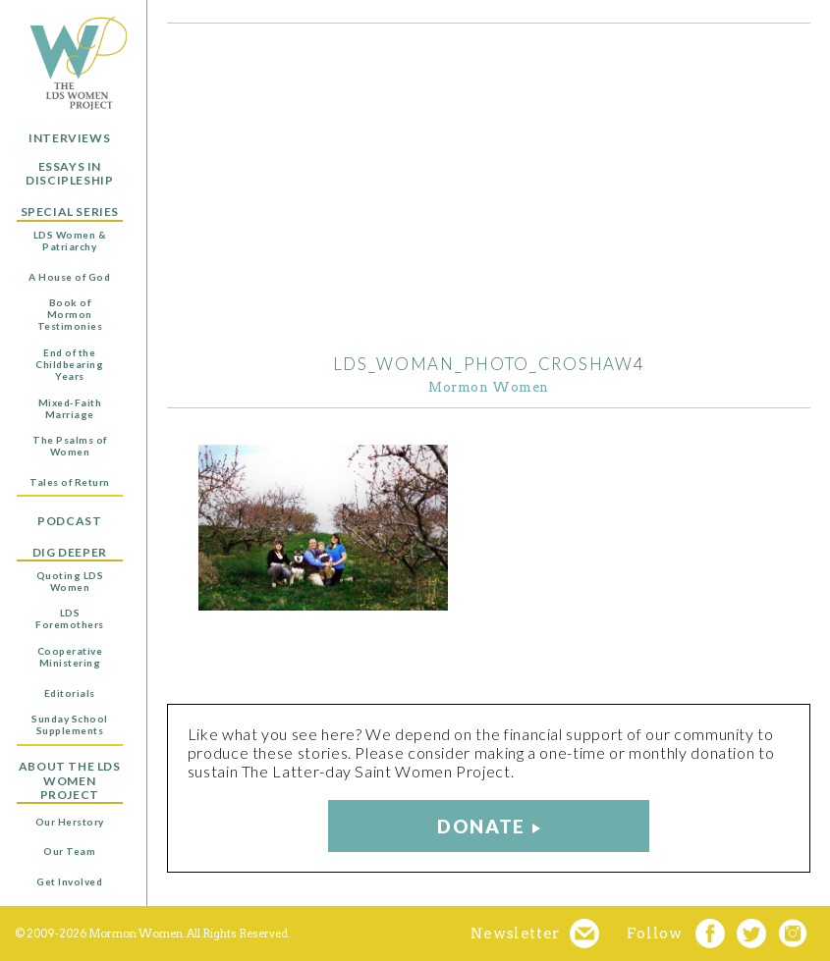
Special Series (70, 212)
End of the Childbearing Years (69, 364)
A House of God (69, 277)
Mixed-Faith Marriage (70, 408)
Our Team (69, 851)
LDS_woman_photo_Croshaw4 (489, 363)
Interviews (69, 138)
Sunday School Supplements (69, 724)
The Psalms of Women (69, 445)
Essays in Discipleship (69, 173)
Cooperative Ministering (70, 656)
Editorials (69, 693)
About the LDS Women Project (70, 781)
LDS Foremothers (69, 618)
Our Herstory (69, 822)
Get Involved (69, 881)
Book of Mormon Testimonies (70, 314)
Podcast (69, 521)
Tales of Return (69, 482)
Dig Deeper (69, 553)
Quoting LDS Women (70, 581)
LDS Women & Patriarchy (70, 240)
